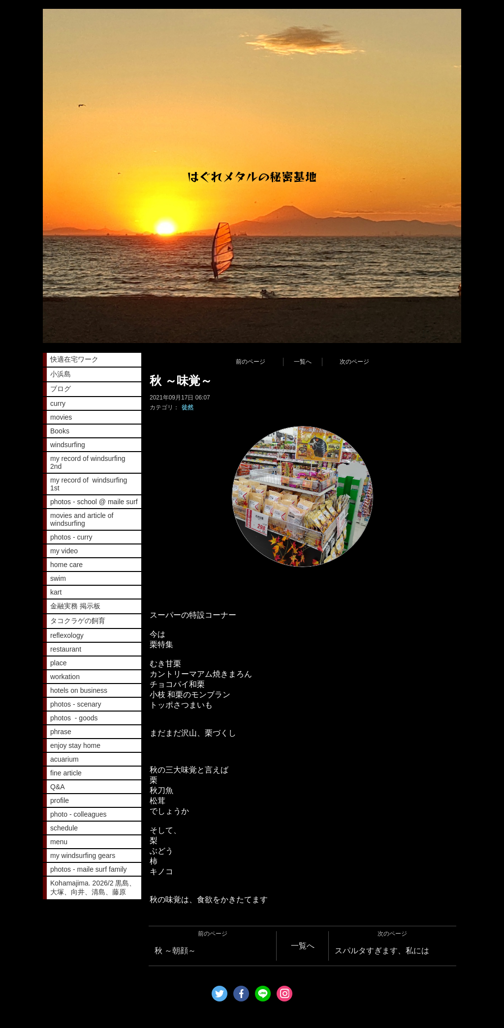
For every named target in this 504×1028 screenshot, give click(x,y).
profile (59, 800)
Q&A (57, 787)
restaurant (65, 649)
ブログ (60, 389)
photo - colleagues (78, 814)
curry (57, 403)
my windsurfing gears (82, 855)
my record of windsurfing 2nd (88, 462)
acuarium (64, 759)
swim (58, 578)
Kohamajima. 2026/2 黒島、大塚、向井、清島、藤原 (93, 887)
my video (64, 551)
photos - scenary (75, 704)
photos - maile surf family (88, 869)
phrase (60, 732)
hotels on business (78, 690)
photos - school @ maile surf (94, 502)
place (58, 663)
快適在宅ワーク (74, 359)
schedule (64, 828)
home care (66, 565)
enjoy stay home (75, 745)
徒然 (187, 407)
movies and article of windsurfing (81, 519)
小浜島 (60, 374)
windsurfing (67, 445)
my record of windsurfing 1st (88, 484)
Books (59, 431)
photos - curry (71, 537)
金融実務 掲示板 (75, 606)
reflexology (67, 635)
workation (65, 677)
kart (56, 592)
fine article (66, 773)
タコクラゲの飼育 (77, 621)
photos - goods (74, 718)
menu (58, 842)
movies (61, 417)
